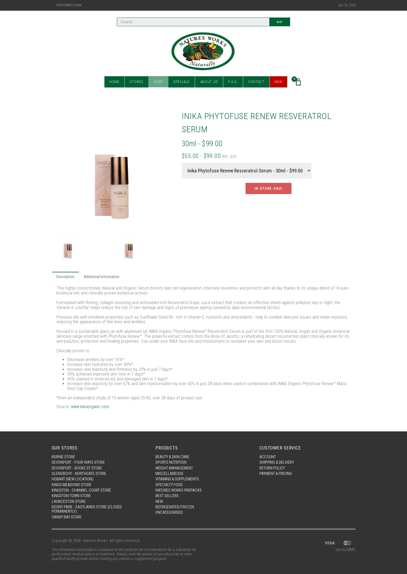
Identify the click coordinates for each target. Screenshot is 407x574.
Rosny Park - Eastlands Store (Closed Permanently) (87, 509)
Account (267, 456)
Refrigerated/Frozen (174, 506)
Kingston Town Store (71, 495)
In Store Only (268, 189)
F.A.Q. (232, 82)
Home (115, 82)
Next (164, 170)
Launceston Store (69, 501)
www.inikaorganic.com (90, 406)
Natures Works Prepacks (178, 490)
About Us (208, 82)
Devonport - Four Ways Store (78, 462)
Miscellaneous (169, 473)
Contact (255, 82)
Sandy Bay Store (67, 517)
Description (66, 276)
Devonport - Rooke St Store (77, 467)
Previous (61, 170)
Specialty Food (169, 484)
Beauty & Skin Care (172, 456)
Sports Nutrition (170, 462)
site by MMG (346, 549)
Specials (181, 82)
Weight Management (174, 467)
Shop (158, 82)
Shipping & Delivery (276, 462)
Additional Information (102, 276)
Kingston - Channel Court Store (81, 490)
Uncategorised (169, 512)
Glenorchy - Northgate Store (79, 473)
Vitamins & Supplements (177, 478)
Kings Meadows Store (71, 484)
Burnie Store (63, 456)
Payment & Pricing (275, 473)
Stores (137, 82)
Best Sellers (167, 495)
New (278, 82)
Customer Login (69, 5)
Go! (280, 22)
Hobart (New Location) (73, 478)
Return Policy (272, 467)
